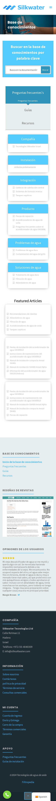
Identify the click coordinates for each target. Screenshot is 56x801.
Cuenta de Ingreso (12, 715)
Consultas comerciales (15, 692)
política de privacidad (14, 683)
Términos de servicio (13, 688)
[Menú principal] (50, 7)
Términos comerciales (14, 729)
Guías (6, 471)
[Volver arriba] (28, 796)
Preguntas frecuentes (14, 466)
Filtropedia (28, 782)
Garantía (7, 734)
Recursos (7, 475)
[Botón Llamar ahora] (7, 795)
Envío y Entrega (11, 720)
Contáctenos (9, 679)
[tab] (28, 95)
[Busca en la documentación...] (23, 69)
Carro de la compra (13, 724)
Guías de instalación (13, 761)
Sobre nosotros (11, 674)
